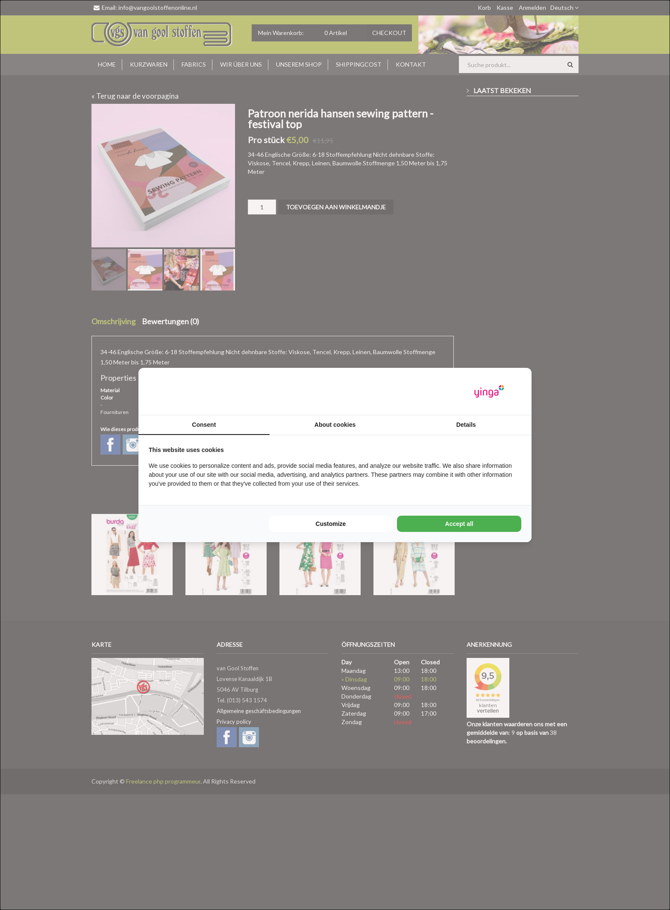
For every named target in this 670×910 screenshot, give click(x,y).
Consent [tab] (204, 424)
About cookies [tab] (335, 424)
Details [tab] (466, 424)
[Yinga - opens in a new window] (489, 391)
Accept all (459, 523)
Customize (331, 523)
